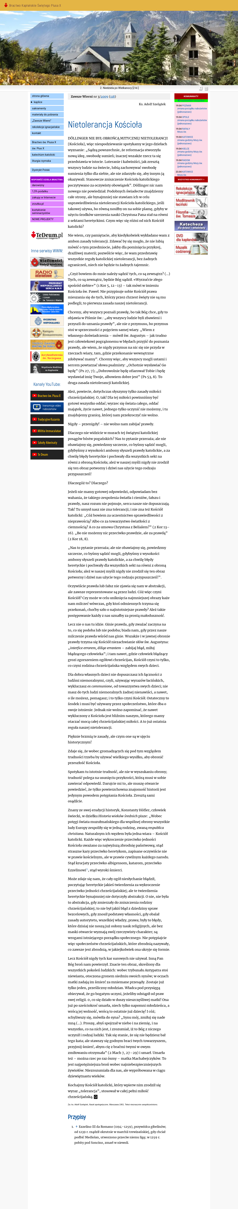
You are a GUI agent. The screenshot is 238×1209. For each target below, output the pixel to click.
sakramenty (39, 108)
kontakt (36, 133)
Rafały (186, 129)
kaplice (38, 102)
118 (112, 96)
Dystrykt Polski (41, 170)
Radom (186, 160)
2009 (104, 96)
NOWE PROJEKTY (43, 219)
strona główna (40, 96)
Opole (185, 117)
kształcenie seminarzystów (41, 211)
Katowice (187, 137)
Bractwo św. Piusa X (44, 142)
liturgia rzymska (41, 161)
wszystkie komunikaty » (191, 179)
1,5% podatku (40, 191)
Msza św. (182, 132)
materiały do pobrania (45, 114)
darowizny (38, 185)
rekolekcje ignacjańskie (46, 127)
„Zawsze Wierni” (41, 120)
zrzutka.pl (38, 203)
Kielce (185, 148)
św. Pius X (38, 148)
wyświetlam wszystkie (191, 100)
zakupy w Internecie (44, 197)
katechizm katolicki (43, 154)
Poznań (186, 105)
